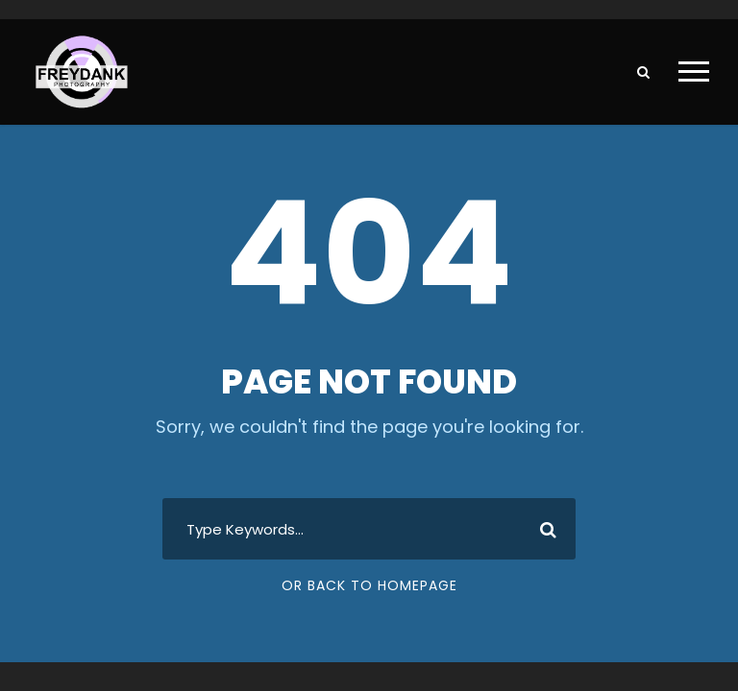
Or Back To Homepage (369, 585)
